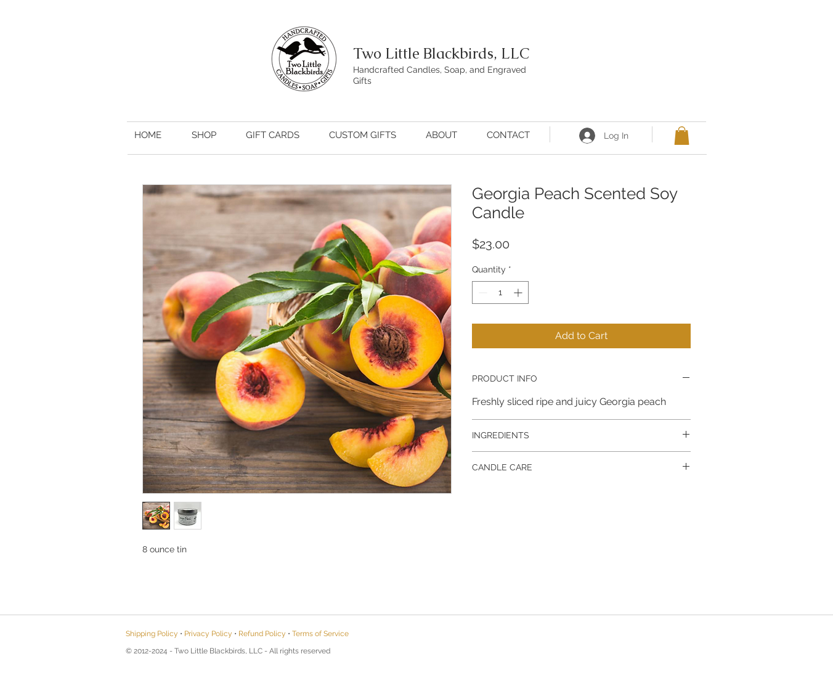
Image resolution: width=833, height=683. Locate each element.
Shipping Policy (152, 633)
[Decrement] (481, 292)
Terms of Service (320, 633)
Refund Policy (262, 633)
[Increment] (519, 292)
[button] (681, 135)
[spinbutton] (500, 292)
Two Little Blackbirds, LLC (441, 53)
